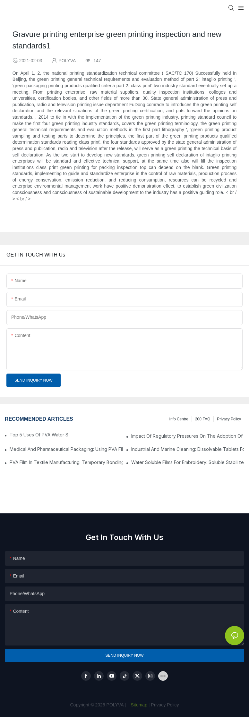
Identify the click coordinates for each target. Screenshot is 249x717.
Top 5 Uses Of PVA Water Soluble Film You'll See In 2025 (39, 434)
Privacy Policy (229, 419)
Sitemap (138, 704)
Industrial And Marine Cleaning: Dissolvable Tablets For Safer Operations (187, 449)
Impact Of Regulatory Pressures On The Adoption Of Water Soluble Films (187, 436)
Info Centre (178, 419)
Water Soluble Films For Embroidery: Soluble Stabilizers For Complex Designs (187, 462)
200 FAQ (202, 419)
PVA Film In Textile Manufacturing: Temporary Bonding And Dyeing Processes (66, 462)
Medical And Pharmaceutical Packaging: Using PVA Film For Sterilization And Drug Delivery (66, 449)
